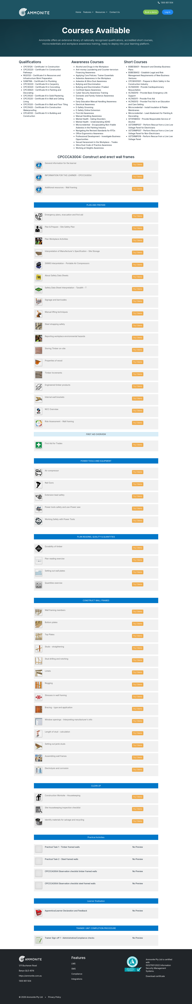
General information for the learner (61, 163)
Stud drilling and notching (56, 659)
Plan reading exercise (55, 558)
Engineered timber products (57, 385)
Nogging (49, 683)
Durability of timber (53, 546)
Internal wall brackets (54, 397)
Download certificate (155, 976)
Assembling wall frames (56, 756)
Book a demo (151, 12)
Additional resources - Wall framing (61, 187)
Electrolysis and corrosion (57, 768)
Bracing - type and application (58, 707)
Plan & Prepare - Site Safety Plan (60, 227)
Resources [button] (101, 12)
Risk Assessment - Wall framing (59, 421)
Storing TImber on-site (55, 348)
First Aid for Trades (53, 443)
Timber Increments (53, 373)
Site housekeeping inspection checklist (62, 807)
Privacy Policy (54, 997)
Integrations (76, 979)
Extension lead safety (55, 495)
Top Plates (49, 634)
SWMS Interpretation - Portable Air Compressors (67, 263)
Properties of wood (53, 360)
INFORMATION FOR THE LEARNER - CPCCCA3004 (68, 175)
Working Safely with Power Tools (60, 519)
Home (78, 12)
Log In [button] (167, 12)
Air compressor (52, 470)
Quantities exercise (53, 583)
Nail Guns (49, 483)
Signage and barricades (56, 300)
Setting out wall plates (55, 571)
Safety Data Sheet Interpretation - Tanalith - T (66, 287)
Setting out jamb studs (55, 744)
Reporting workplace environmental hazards (65, 336)
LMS (73, 963)
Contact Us (114, 12)
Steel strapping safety (55, 324)
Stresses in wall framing (56, 695)
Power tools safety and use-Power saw (63, 507)
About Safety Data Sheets (56, 275)
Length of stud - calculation (57, 732)
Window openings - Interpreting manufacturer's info (68, 719)
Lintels (48, 671)
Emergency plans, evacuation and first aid (64, 214)
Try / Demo (137, 164)
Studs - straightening (54, 646)
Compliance (76, 974)
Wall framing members (55, 610)
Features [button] (87, 12)
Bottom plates (51, 622)
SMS (73, 969)
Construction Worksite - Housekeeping (62, 795)
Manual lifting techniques (56, 312)
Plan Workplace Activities (56, 239)
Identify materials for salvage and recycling (64, 820)
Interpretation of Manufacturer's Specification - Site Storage (72, 251)
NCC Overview (51, 409)
